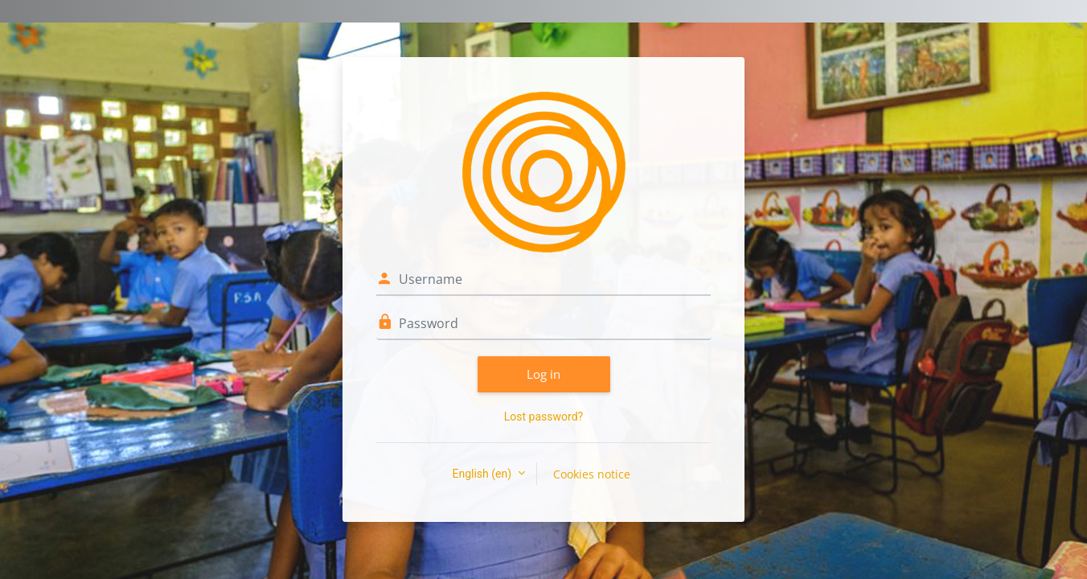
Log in (543, 374)
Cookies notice (591, 474)
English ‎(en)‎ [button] (483, 473)
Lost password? (543, 416)
